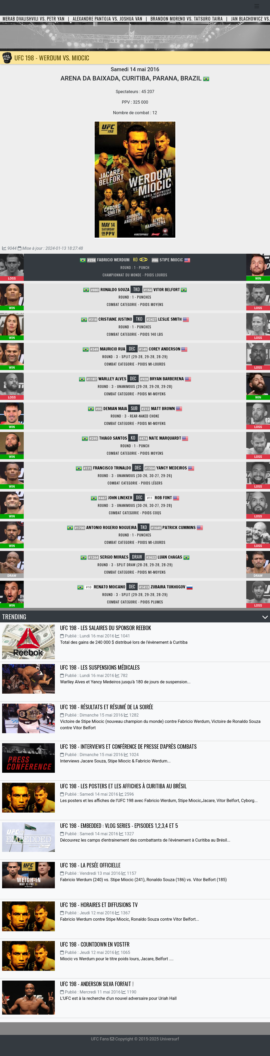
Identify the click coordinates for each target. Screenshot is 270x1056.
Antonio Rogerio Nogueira (111, 527)
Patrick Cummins (179, 527)
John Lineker (120, 498)
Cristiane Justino (115, 319)
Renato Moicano (109, 587)
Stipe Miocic (171, 260)
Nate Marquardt (165, 438)
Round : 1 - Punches (135, 297)
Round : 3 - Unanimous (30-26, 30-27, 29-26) (135, 475)
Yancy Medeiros (171, 468)
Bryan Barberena (167, 379)
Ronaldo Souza (114, 289)
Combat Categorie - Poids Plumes (135, 601)
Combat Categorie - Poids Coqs (135, 512)
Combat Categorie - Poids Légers (135, 483)
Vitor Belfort (166, 289)
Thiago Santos (113, 438)
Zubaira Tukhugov (168, 587)
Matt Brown (163, 408)
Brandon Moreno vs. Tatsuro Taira (187, 19)
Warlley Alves (112, 379)
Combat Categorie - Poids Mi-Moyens (135, 393)
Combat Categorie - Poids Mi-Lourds (135, 364)
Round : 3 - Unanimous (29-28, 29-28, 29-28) (135, 386)
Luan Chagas (170, 557)
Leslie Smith (170, 319)
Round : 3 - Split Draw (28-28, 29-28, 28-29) (135, 564)
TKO (136, 289)
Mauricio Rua (112, 349)
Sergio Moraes (114, 557)
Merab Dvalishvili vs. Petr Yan (34, 19)
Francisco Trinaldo (112, 468)
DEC (132, 348)
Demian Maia (115, 408)
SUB (134, 408)
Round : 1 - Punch (135, 267)
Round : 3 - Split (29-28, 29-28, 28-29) (135, 356)
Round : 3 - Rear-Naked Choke (135, 416)
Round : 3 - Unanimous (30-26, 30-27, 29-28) (135, 505)
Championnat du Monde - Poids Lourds (135, 274)
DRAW (137, 557)
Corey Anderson (164, 349)
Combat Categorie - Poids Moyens (135, 304)
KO (140, 259)
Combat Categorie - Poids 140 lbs (135, 334)
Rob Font (163, 498)
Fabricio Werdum (113, 260)
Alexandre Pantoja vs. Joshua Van (107, 19)
